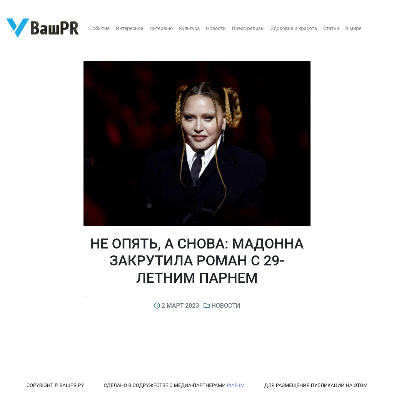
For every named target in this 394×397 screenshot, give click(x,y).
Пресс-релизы (248, 28)
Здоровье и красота (294, 28)
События (99, 28)
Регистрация (21, 7)
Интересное (129, 28)
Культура (189, 28)
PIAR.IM (236, 385)
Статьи (331, 28)
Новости (215, 28)
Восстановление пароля (76, 7)
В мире (353, 28)
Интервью (161, 28)
